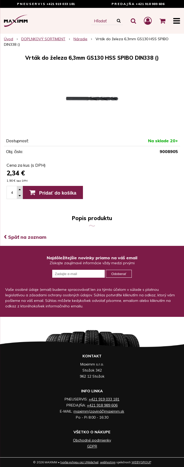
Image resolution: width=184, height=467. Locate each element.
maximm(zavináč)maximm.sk (98, 411)
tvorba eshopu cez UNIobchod (79, 462)
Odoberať (118, 274)
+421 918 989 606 (150, 4)
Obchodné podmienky (92, 440)
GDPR (92, 446)
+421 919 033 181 (60, 4)
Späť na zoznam (25, 237)
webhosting (107, 462)
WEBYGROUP (141, 462)
